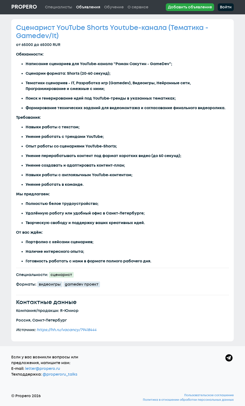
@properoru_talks (60, 374)
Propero (24, 7)
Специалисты (58, 7)
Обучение (114, 7)
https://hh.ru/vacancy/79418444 (66, 330)
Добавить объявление (190, 7)
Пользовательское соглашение (209, 395)
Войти (226, 7)
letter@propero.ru (42, 368)
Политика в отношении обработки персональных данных (188, 400)
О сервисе (138, 7)
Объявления (88, 7)
